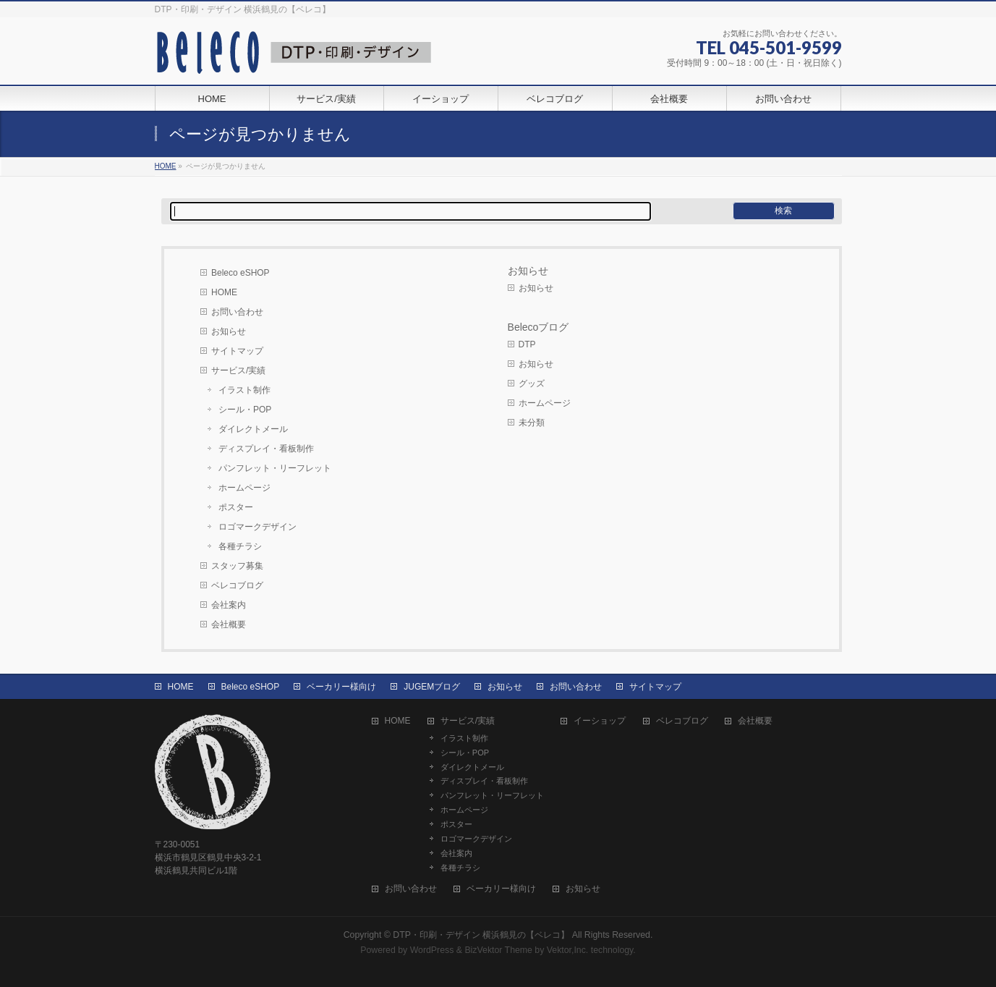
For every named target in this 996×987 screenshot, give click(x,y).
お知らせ (228, 331)
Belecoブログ (538, 327)
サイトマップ (237, 351)
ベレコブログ (237, 585)
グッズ (532, 383)
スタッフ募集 (237, 566)
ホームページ (244, 488)
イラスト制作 (244, 390)
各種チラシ (240, 546)
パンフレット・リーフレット (274, 468)
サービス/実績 (238, 370)
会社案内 (228, 605)
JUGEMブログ (432, 687)
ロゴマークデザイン (257, 527)
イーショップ (600, 721)
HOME (224, 292)
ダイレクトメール (253, 429)
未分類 (532, 423)
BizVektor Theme (498, 950)
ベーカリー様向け (341, 687)
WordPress (432, 950)
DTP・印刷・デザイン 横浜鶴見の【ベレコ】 (481, 935)
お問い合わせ (237, 312)
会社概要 (228, 624)
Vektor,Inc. (568, 950)
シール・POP (244, 409)
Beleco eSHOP (240, 273)
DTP (527, 344)
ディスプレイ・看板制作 (266, 449)
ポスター (235, 507)
